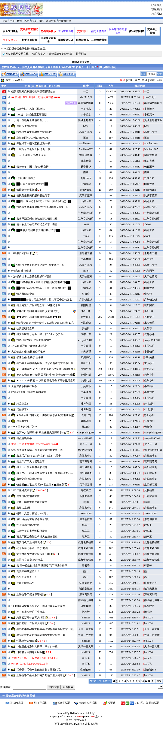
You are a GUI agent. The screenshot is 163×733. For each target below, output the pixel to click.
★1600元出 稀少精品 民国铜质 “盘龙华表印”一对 (44, 374)
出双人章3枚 (23, 507)
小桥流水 (86, 108)
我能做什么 (64, 20)
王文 (85, 137)
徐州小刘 (86, 368)
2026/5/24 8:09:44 (130, 103)
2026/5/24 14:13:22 (130, 230)
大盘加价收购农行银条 (24, 386)
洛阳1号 (85, 311)
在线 (129, 80)
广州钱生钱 (85, 299)
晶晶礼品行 (85, 131)
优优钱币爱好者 (153, 449)
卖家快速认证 (65, 40)
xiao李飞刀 (19, 80)
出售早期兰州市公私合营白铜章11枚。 (38, 218)
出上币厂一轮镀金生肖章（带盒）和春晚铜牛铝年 (44, 473)
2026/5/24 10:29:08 (130, 403)
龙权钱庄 (86, 490)
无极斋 (86, 426)
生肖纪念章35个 (25, 582)
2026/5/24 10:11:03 (130, 449)
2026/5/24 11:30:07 (130, 299)
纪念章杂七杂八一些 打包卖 (32, 548)
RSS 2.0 (151, 74)
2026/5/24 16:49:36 (130, 126)
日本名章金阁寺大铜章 (29, 652)
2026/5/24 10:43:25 (130, 345)
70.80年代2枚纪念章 (27, 525)
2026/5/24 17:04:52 (130, 114)
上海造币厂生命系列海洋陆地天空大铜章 (39, 675)
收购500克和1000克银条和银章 (28, 392)
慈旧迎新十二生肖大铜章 (30, 623)
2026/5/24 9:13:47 (130, 536)
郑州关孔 (86, 357)
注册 (12, 20)
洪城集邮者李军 (153, 120)
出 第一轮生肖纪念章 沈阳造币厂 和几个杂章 (41, 565)
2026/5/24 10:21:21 (130, 438)
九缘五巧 (86, 178)
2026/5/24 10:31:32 (130, 368)
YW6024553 (85, 513)
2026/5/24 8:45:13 (130, 588)
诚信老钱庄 (85, 588)
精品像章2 (22, 409)
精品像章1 (22, 420)
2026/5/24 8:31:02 (130, 623)
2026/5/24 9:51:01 (130, 501)
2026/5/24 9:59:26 (130, 490)
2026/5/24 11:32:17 (130, 293)
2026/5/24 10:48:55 (130, 334)
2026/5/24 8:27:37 (130, 652)
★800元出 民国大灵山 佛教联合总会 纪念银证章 (43, 415)
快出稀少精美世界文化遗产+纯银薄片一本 (40, 264)
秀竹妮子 (86, 316)
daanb (86, 235)
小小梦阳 (86, 259)
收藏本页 (156, 5)
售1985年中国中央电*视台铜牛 (33, 166)
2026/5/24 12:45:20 (130, 264)
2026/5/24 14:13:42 (130, 235)
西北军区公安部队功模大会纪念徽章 (37, 536)
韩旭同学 (149, 270)
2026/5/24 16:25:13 (130, 149)
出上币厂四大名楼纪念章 (30, 461)
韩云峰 (86, 565)
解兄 (85, 126)
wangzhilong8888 (86, 432)
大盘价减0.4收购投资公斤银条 (28, 351)
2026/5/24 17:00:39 (130, 120)
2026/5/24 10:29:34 (130, 386)
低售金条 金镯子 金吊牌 (29, 357)
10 (142, 681)
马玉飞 (86, 658)
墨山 (85, 571)
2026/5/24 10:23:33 (130, 432)
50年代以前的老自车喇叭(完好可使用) (37, 311)
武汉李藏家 (85, 195)
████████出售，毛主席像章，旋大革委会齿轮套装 (41, 299)
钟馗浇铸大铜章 (25, 640)
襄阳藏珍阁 (85, 455)
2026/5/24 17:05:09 (130, 108)
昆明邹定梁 (85, 484)
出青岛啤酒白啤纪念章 (29, 478)
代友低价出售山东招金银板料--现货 (31, 276)
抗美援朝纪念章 (25, 328)
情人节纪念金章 (25, 293)
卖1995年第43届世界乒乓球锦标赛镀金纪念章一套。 (46, 629)
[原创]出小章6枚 (25, 178)
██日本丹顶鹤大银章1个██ (32, 183)
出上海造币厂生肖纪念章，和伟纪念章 (38, 305)
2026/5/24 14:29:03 (130, 212)
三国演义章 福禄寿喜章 (29, 559)
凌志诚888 (86, 669)
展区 (41, 20)
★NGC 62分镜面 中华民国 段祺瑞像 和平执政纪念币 (46, 380)
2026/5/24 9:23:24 (130, 519)
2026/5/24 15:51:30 (130, 160)
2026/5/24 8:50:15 (130, 571)
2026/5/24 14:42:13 (130, 189)
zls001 (85, 224)
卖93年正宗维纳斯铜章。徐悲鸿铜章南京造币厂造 (44, 363)
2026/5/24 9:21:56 (130, 530)
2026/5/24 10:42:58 (130, 351)
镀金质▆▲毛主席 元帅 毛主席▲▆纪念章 (40, 484)
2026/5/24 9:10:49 (130, 542)
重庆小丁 (86, 363)
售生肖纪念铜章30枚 (28, 496)
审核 (159, 80)
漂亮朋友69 (85, 519)
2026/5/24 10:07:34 (130, 467)
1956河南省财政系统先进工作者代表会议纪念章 (38, 606)
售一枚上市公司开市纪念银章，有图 (37, 224)
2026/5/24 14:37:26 (130, 201)
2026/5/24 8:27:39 (130, 669)
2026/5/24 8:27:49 (130, 640)
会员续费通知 (99, 40)
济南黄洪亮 (85, 582)
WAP (159, 74)
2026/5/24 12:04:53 (130, 282)
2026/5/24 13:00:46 (130, 241)
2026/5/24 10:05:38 (130, 478)
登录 (4, 20)
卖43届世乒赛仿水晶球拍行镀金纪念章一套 (40, 634)
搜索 (19, 20)
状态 (34, 20)
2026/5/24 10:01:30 (130, 484)
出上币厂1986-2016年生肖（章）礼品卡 (38, 455)
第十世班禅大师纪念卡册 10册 (33, 553)
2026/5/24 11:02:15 (130, 322)
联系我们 (156, 9)
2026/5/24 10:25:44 (130, 426)
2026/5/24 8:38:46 (130, 606)
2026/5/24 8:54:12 (130, 565)
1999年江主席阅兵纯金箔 (30, 108)
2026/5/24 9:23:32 (130, 525)
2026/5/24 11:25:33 (130, 305)
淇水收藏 (86, 606)
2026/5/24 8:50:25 (130, 577)
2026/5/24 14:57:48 (130, 178)
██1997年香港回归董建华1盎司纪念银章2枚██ (43, 282)
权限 (144, 80)
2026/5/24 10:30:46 (130, 380)
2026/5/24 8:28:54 (130, 646)
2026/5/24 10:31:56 (130, 374)
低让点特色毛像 (25, 189)
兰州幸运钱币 (85, 212)
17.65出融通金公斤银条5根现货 (29, 345)
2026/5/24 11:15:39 (130, 316)
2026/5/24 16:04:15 (130, 155)
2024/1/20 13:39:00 (130, 91)
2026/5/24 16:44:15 (130, 137)
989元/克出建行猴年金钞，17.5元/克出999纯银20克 (45, 322)
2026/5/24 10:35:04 (130, 363)
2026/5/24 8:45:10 (130, 594)
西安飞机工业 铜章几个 (29, 542)
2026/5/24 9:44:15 (130, 507)
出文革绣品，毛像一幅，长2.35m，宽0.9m (40, 334)
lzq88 (86, 501)
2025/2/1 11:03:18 (130, 97)
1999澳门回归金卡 (21, 253)
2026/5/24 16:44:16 (130, 131)
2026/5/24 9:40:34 (130, 513)
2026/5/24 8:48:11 (130, 582)
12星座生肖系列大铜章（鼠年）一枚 (37, 646)
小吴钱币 (86, 345)
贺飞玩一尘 (85, 444)
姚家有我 (86, 160)
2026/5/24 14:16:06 (130, 224)
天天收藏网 (85, 276)
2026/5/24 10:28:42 (130, 397)
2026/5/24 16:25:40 (130, 143)
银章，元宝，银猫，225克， (32, 513)
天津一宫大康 (85, 629)
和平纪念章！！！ (26, 577)
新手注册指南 (29, 40)
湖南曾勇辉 (85, 155)
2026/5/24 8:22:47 (130, 675)
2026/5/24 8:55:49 (130, 559)
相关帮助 (156, 13)
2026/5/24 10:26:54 (130, 409)
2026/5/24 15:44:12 (130, 166)
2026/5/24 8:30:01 (130, 634)
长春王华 (86, 166)
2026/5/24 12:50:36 (130, 259)
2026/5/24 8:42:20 (130, 600)
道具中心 (51, 20)
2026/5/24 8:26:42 (130, 658)
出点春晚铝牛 (24, 438)
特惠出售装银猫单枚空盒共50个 (34, 131)
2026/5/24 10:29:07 (130, 392)
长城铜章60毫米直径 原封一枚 (33, 149)
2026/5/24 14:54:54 (130, 183)
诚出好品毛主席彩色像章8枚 (32, 519)
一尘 (85, 91)
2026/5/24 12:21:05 (130, 276)
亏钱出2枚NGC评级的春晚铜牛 (33, 340)
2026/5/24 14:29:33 (130, 207)
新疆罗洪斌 (85, 496)
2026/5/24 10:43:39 (130, 340)
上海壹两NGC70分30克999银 (32, 137)
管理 (152, 80)
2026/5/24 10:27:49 (130, 415)
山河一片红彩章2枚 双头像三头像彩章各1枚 (41, 432)
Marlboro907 (85, 143)
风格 (26, 20)
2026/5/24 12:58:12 (130, 247)
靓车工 (86, 525)
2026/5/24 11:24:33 (130, 311)
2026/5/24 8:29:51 (130, 629)
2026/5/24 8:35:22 (130, 611)
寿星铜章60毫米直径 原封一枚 (33, 143)
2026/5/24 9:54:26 (130, 496)
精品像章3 (22, 403)
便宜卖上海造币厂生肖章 (30, 611)
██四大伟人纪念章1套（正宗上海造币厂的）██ (43, 201)
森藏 (85, 172)
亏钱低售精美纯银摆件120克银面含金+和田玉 (42, 207)
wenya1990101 (85, 340)
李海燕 (86, 293)
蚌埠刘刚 (86, 403)
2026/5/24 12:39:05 (130, 270)
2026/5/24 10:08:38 (130, 473)
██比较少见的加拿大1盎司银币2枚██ (38, 230)
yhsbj (86, 270)
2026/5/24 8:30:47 (130, 617)
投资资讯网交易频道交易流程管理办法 (33, 91)
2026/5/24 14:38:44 (130, 195)
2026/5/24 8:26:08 (130, 663)
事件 (137, 80)
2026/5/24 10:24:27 (130, 420)
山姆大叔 (86, 183)
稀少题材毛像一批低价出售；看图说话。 (39, 669)
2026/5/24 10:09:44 (130, 455)
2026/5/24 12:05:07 (130, 288)
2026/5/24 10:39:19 (130, 357)
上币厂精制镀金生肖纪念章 (31, 501)
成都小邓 (86, 334)
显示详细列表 (107, 67)
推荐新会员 (82, 40)
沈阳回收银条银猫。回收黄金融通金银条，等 (37, 449)
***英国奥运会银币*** (24, 426)
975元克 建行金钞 (21, 270)
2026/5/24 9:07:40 (130, 548)
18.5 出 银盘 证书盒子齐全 (31, 155)
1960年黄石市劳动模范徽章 (31, 530)
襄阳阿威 (86, 305)
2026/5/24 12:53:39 (130, 253)
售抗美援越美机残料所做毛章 (33, 195)
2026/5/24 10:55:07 (130, 328)
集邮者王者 (85, 253)
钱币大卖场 (38, 53)
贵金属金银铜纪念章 (60, 53)
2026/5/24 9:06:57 (130, 553)
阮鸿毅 (86, 611)
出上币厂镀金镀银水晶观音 (31, 467)
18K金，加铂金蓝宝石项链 (31, 114)
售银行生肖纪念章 (26, 126)
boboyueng (85, 189)
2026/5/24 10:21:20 (130, 444)
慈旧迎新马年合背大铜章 (30, 617)
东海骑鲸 (86, 322)
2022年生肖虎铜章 (21, 490)
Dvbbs (73, 713)
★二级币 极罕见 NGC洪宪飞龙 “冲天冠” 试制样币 (44, 368)
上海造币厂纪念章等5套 (29, 594)
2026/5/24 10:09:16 (130, 461)
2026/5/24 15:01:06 (130, 172)
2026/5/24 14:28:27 (130, 218)
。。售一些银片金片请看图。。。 (30, 120)
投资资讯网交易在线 (16, 53)
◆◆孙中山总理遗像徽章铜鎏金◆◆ (37, 316)
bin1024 (86, 617)
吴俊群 (86, 328)
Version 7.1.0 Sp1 (86, 713)
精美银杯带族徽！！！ (29, 571)
